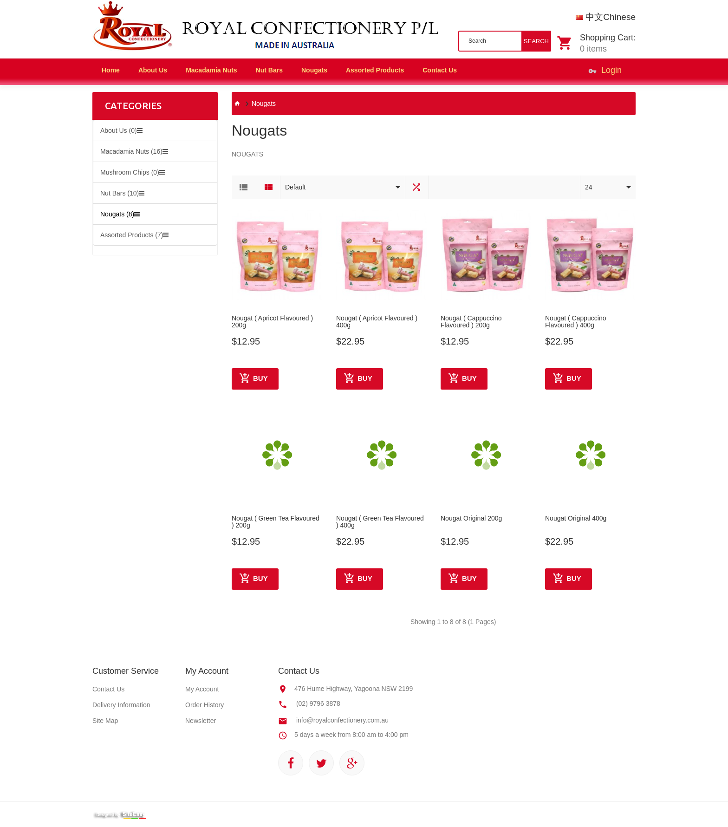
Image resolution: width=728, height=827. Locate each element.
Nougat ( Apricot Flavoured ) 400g (376, 322)
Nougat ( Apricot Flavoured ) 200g (272, 322)
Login (605, 71)
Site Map (105, 720)
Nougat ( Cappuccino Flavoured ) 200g (471, 322)
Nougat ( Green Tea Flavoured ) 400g (380, 522)
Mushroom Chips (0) (132, 172)
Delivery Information (121, 705)
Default (295, 187)
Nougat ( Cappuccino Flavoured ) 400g (575, 322)
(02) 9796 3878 (318, 703)
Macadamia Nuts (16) (134, 151)
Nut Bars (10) (122, 193)
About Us (152, 70)
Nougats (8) (120, 214)
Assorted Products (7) (134, 235)
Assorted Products (375, 70)
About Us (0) (121, 130)
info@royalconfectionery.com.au (342, 720)
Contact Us (108, 689)
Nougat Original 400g (575, 518)
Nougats (314, 70)
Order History (204, 705)
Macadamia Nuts (211, 70)
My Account (202, 689)
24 (588, 187)
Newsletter (200, 720)
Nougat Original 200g (471, 518)
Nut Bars (269, 70)
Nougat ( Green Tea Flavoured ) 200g (275, 522)
